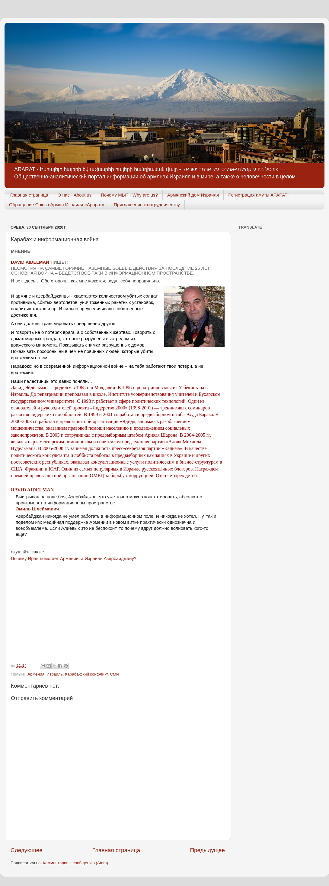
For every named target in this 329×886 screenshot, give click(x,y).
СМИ (114, 674)
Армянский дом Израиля (193, 194)
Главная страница (29, 194)
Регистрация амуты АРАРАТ (257, 194)
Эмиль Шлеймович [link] (37, 508)
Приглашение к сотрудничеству (147, 204)
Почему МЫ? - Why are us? (129, 194)
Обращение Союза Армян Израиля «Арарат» (56, 204)
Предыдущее (207, 850)
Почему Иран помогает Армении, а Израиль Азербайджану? (73, 558)
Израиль (54, 674)
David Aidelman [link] (32, 489)
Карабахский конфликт (86, 674)
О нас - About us (75, 194)
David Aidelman (30, 262)
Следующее (27, 850)
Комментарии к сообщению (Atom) (75, 863)
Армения (35, 674)
